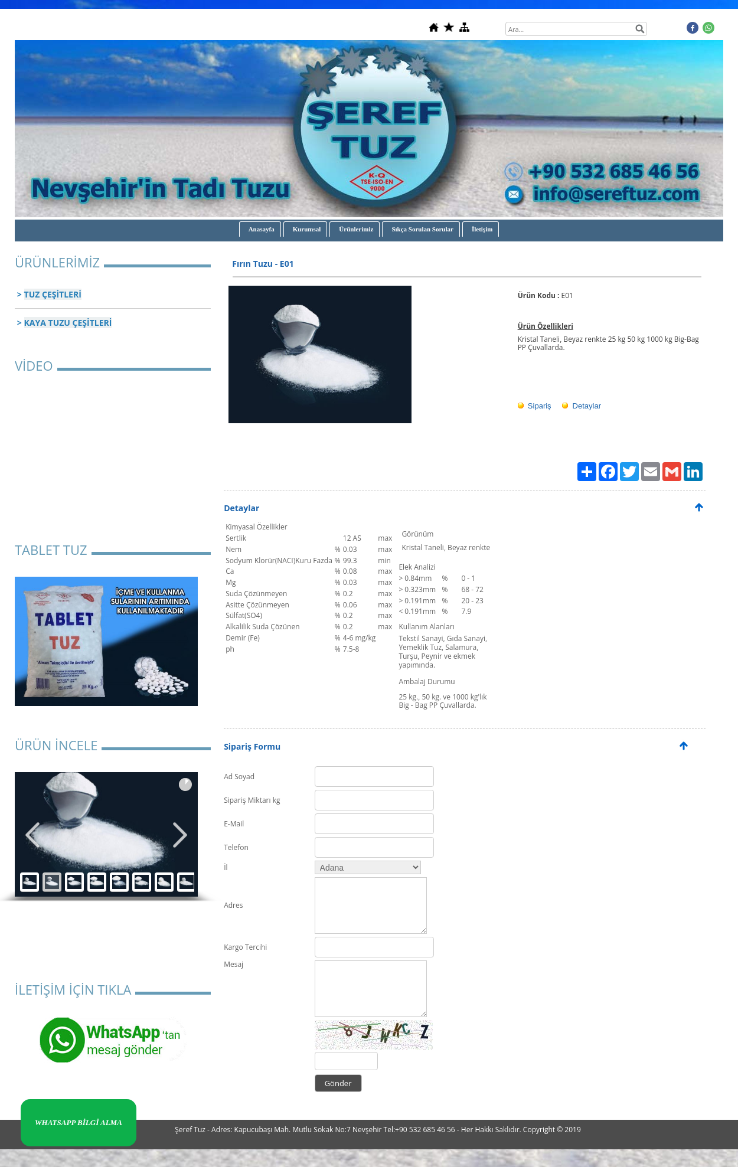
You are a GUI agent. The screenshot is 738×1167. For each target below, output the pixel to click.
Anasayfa (262, 229)
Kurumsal (307, 229)
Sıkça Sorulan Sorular (422, 229)
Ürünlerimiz (356, 229)
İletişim (482, 229)
